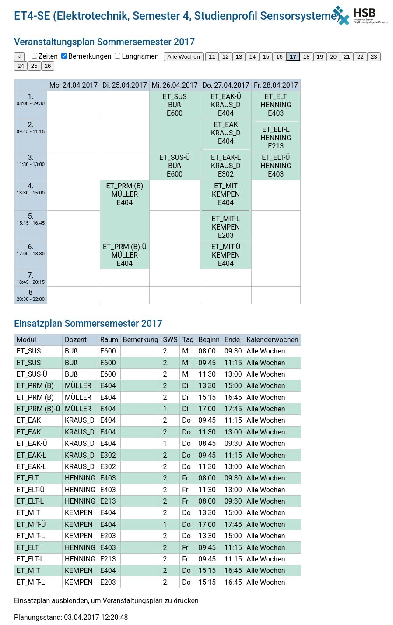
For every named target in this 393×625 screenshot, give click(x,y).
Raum (109, 339)
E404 (226, 113)
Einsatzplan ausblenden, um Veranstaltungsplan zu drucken (106, 601)
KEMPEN (226, 194)
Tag (187, 339)
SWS (170, 339)
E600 (174, 113)
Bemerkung (140, 339)
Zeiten (48, 56)
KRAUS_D (226, 105)
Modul (26, 339)
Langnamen (140, 56)
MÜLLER (125, 194)
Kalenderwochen (272, 339)
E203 (226, 235)
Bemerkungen (89, 56)
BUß (174, 105)
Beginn (209, 339)
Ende (232, 339)
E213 (276, 146)
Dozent (76, 339)
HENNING (275, 105)
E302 (226, 174)
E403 (276, 113)
